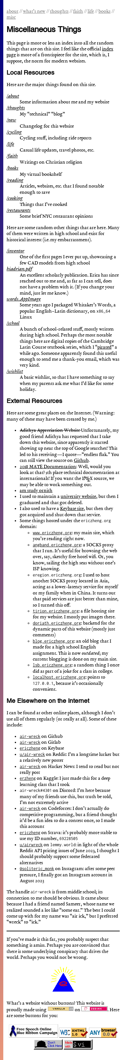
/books (12, 168)
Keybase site (72, 508)
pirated (104, 347)
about (12, 11)
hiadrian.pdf (19, 269)
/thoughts (16, 108)
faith (78, 11)
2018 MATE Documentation (48, 466)
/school (13, 323)
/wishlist (15, 371)
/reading (15, 180)
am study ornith (36, 490)
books (104, 11)
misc (11, 17)
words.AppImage (24, 299)
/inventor (15, 251)
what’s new (34, 11)
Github (81, 460)
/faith (12, 156)
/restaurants (19, 210)
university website (78, 496)
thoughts (59, 11)
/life (10, 144)
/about (13, 96)
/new (11, 120)
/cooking (15, 198)
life (91, 11)
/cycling (14, 132)
